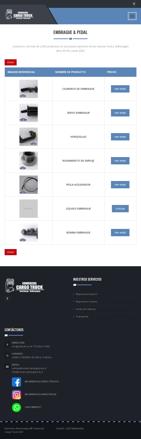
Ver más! (120, 89)
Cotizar (120, 208)
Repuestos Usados (86, 301)
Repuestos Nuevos (86, 294)
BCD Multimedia (75, 428)
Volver (10, 62)
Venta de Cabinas (86, 309)
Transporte (82, 316)
